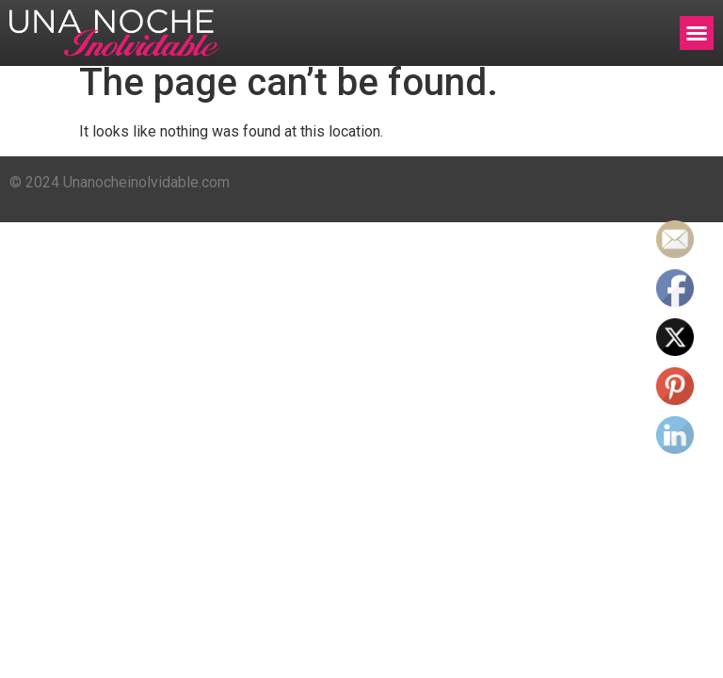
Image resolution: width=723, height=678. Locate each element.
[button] (697, 33)
